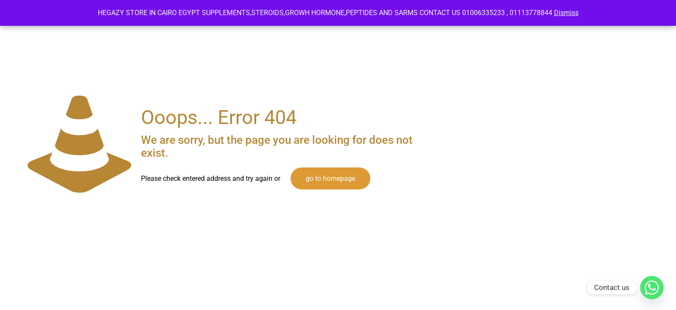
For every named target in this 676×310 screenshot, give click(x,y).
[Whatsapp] (651, 287)
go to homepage (330, 178)
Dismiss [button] (566, 13)
